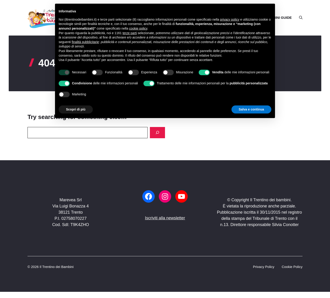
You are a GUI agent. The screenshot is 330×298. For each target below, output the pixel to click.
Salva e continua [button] (251, 109)
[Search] (157, 132)
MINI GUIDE (282, 17)
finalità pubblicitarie (85, 42)
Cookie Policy (292, 267)
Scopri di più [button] (75, 109)
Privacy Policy (263, 267)
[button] (298, 17)
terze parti (130, 33)
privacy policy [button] (229, 19)
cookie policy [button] (138, 28)
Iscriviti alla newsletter (165, 218)
